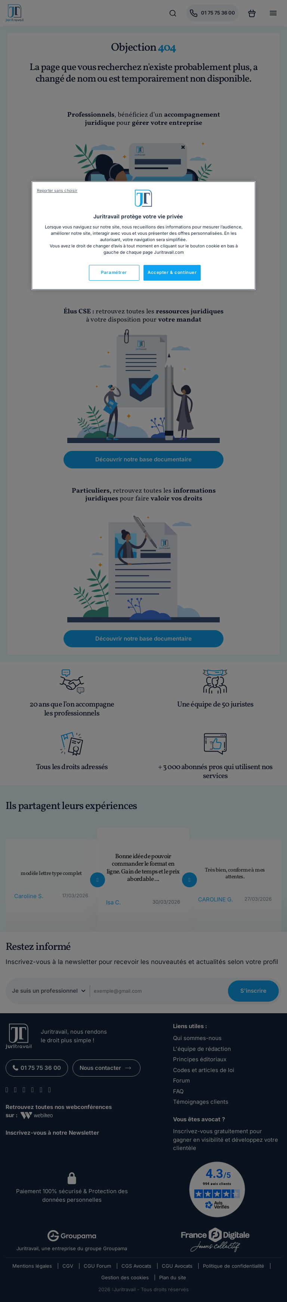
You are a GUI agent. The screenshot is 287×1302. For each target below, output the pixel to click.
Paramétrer (114, 272)
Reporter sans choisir (57, 190)
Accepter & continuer (172, 272)
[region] (143, 235)
